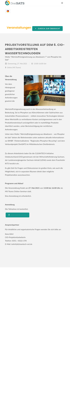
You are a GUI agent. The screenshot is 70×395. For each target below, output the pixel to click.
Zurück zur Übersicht (47, 28)
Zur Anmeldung (17, 215)
